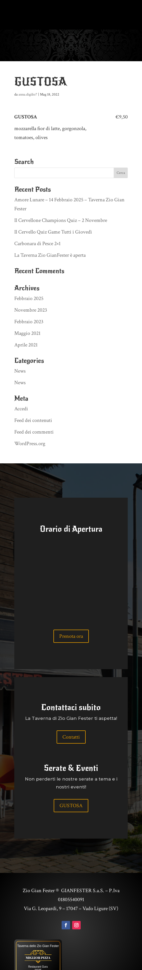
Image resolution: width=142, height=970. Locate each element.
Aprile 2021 (26, 327)
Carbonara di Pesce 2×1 (37, 225)
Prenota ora (71, 618)
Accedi (21, 390)
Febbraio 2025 (28, 280)
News (20, 353)
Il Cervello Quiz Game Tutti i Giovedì (53, 214)
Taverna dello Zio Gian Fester (38, 928)
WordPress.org (29, 425)
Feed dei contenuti (33, 402)
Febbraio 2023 (28, 303)
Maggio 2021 (27, 315)
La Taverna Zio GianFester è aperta (50, 237)
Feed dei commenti (34, 414)
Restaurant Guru (38, 948)
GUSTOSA (71, 787)
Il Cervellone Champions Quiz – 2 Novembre (60, 202)
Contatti (71, 719)
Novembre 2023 (30, 292)
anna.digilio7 (28, 76)
